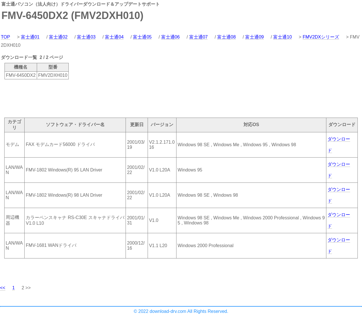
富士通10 (282, 37)
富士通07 (198, 37)
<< (2, 287)
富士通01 (30, 37)
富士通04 (114, 37)
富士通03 (86, 37)
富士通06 (170, 37)
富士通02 (58, 37)
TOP (5, 37)
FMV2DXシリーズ (321, 37)
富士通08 (226, 37)
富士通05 (142, 37)
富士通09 (254, 37)
